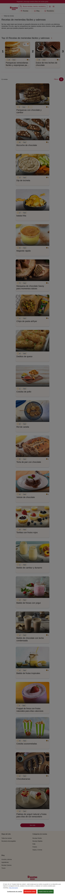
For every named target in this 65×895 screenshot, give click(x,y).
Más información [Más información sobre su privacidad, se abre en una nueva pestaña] (13, 889)
